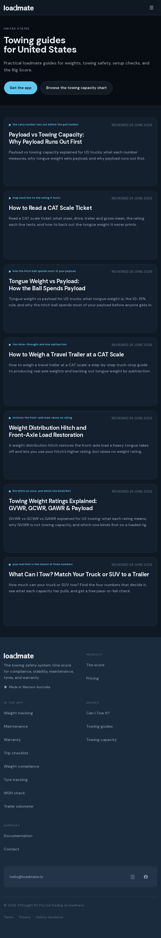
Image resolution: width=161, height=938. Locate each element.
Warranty (12, 739)
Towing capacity (101, 739)
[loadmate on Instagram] (132, 877)
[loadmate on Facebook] (146, 877)
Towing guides (99, 726)
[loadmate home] (19, 7)
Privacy (25, 917)
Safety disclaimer (50, 917)
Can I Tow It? (98, 713)
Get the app (21, 87)
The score (95, 664)
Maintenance (16, 726)
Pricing (92, 678)
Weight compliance (21, 766)
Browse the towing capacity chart (76, 87)
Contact (11, 849)
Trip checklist (16, 752)
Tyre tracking (16, 779)
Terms (9, 917)
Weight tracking (18, 713)
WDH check (14, 792)
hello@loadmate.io (26, 876)
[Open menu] (151, 7)
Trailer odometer (19, 806)
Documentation (18, 835)
